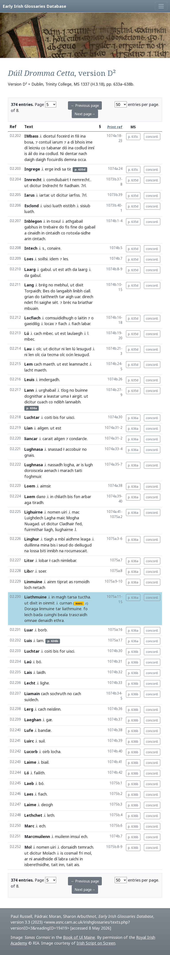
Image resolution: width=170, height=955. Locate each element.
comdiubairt (57, 179)
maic (61, 517)
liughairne (64, 529)
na (74, 302)
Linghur (31, 539)
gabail (89, 227)
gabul (46, 269)
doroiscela (33, 470)
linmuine (46, 608)
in (72, 136)
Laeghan (32, 719)
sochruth (58, 693)
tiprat (62, 581)
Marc (29, 825)
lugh (89, 464)
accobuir (73, 449)
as (71, 581)
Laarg (30, 269)
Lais (28, 672)
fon (77, 496)
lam (40, 640)
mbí (61, 539)
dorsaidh (69, 847)
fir (61, 185)
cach (38, 333)
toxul (56, 221)
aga (27, 502)
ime (89, 142)
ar (78, 464)
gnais (29, 455)
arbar (86, 496)
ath (68, 269)
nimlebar (68, 560)
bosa (28, 142)
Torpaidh (32, 290)
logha (69, 464)
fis (67, 227)
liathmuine (71, 608)
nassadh (55, 464)
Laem (29, 496)
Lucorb (31, 751)
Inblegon (33, 221)
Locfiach (32, 317)
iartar (44, 195)
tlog (64, 390)
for (62, 417)
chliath (60, 496)
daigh (29, 159)
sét (55, 302)
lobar (43, 560)
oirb (46, 751)
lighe (44, 683)
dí (26, 147)
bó (38, 661)
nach (83, 153)
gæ (49, 719)
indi (57, 169)
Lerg (28, 709)
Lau (27, 348)
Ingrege (32, 169)
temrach (85, 847)
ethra (59, 620)
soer (42, 571)
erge (49, 169)
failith (39, 772)
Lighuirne (33, 512)
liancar (31, 438)
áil (30, 153)
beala (63, 614)
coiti (48, 417)
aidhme (72, 539)
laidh (41, 672)
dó (64, 147)
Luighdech (33, 517)
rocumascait (76, 550)
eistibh (69, 205)
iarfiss (74, 195)
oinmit (49, 603)
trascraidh (78, 614)
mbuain (31, 308)
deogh (47, 804)
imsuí (75, 836)
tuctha (84, 597)
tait (54, 864)
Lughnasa (33, 449)
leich (28, 614)
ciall (87, 290)
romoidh (81, 581)
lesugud (84, 348)
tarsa (72, 597)
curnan (66, 603)
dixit (79, 285)
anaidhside (43, 858)
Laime (30, 762)
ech (42, 825)
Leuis (29, 379)
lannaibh (73, 402)
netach (39, 587)
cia (43, 354)
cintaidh (53, 233)
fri (36, 302)
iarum (57, 142)
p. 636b (133, 652)
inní (91, 147)
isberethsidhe (36, 864)
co (43, 147)
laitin (82, 317)
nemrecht (81, 179)
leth (50, 815)
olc (38, 348)
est (61, 269)
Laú (27, 661)
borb (42, 630)
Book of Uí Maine (79, 937)
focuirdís (55, 159)
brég (43, 285)
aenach (50, 470)
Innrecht (33, 179)
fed (78, 523)
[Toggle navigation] (161, 6)
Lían (28, 428)
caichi (74, 858)
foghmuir (32, 476)
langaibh (64, 290)
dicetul (49, 136)
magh (61, 597)
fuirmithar (33, 529)
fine (73, 227)
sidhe (86, 233)
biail (44, 762)
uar (77, 296)
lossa (34, 550)
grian (29, 296)
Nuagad (31, 523)
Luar (28, 630)
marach (66, 470)
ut (26, 185)
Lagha (50, 517)
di (72, 142)
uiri (64, 512)
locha (55, 751)
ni (63, 348)
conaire (53, 248)
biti (43, 550)
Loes (28, 258)
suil (42, 741)
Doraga (31, 608)
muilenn (62, 836)
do (35, 153)
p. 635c (133, 136)
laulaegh (75, 333)
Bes (46, 290)
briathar (85, 302)
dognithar (33, 396)
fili (77, 136)
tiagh (49, 539)
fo (85, 608)
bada (38, 614)
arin (27, 238)
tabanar (53, 147)
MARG (79, 603)
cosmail (71, 853)
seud (63, 545)
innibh (52, 550)
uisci (47, 205)
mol (87, 853)
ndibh (59, 402)
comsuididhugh (59, 317)
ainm (51, 581)
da (74, 269)
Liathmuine (35, 597)
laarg (82, 269)
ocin (69, 354)
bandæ (44, 730)
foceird (63, 136)
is (25, 153)
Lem (28, 364)
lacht (28, 370)
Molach (49, 853)
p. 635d (133, 180)
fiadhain (71, 185)
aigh (69, 296)
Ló (26, 772)
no (50, 285)
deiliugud (83, 545)
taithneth (49, 296)
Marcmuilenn (37, 836)
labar (85, 323)
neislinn (53, 709)
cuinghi (50, 614)
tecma (53, 354)
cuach (42, 402)
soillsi (43, 258)
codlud (81, 147)
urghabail (47, 390)
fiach (62, 323)
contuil (45, 142)
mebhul (61, 285)
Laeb (29, 783)
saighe (45, 302)
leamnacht (78, 364)
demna (70, 159)
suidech (31, 699)
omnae (30, 620)
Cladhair (66, 523)
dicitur (35, 185)
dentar (71, 153)
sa (64, 169)
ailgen (42, 428)
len (68, 348)
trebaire (50, 227)
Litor (29, 560)
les (65, 258)
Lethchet (33, 815)
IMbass (31, 136)
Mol (28, 847)
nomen (54, 512)
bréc (67, 302)
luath (57, 205)
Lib (27, 571)
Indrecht (50, 185)
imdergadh (49, 379)
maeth (49, 364)
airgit (77, 396)
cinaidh (34, 233)
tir (69, 169)
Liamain (32, 693)
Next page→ (85, 113)
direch (87, 296)
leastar (53, 396)
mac (75, 512)
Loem (29, 486)
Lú (26, 333)
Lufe (28, 730)
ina (83, 136)
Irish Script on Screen (96, 943)
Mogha (72, 517)
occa (82, 159)
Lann (29, 390)
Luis (28, 640)
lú (73, 348)
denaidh (45, 620)
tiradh (37, 502)
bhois (80, 142)
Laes (28, 794)
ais (76, 864)
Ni (62, 153)
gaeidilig (32, 323)
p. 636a (133, 418)
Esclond (31, 205)
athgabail (74, 221)
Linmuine (33, 581)
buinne (81, 390)
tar (62, 296)
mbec (48, 333)
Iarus (29, 195)
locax (49, 323)
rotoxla (73, 233)
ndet (28, 302)
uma (65, 396)
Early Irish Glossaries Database (34, 6)
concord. (152, 136)
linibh (78, 290)
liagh (48, 529)
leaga (86, 539)
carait (47, 438)
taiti (78, 470)
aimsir (45, 486)
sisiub (85, 205)
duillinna (31, 545)
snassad (55, 449)
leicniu (34, 147)
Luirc (29, 741)
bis (55, 417)
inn (61, 864)
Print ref (114, 127)
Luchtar (32, 417)
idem (54, 258)
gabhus (31, 227)
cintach (38, 238)
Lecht (29, 683)
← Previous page (85, 105)
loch (28, 587)
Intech (30, 248)
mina (45, 545)
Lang (29, 285)
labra (63, 858)
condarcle (78, 438)
